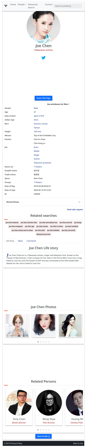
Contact (49, 4)
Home (13, 4)
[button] (38, 342)
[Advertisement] (43, 78)
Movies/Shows (12, 202)
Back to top (78, 443)
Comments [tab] (31, 241)
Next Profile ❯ (43, 436)
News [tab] (20, 241)
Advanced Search (32, 6)
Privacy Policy (16, 443)
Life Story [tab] (10, 241)
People (21, 4)
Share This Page (44, 98)
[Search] (67, 6)
